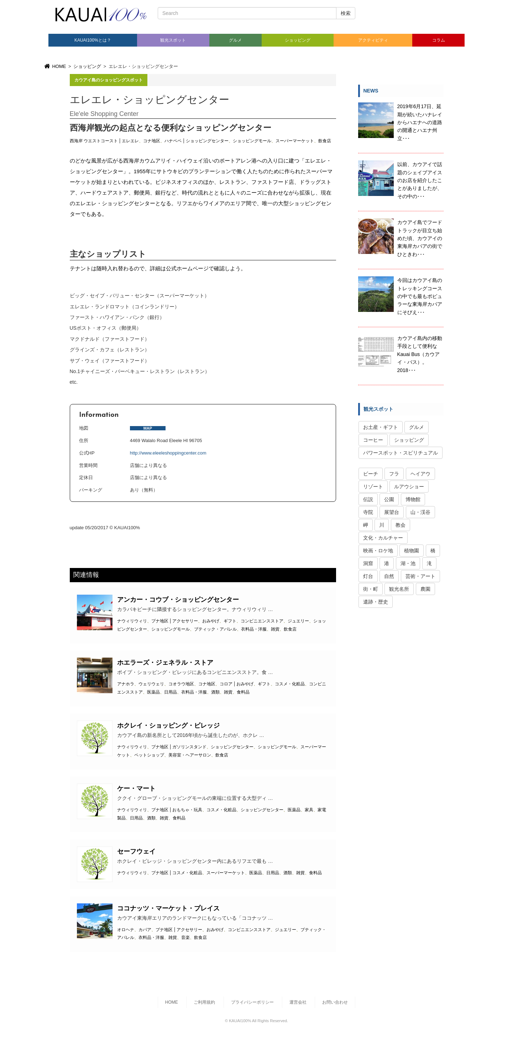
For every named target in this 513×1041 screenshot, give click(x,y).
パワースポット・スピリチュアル (400, 453)
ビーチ (370, 474)
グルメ (235, 40)
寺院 (368, 512)
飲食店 (324, 140)
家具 (309, 809)
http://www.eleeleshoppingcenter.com (168, 453)
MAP (147, 428)
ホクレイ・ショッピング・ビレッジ (168, 725)
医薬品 (153, 692)
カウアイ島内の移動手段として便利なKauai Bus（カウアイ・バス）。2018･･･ (419, 354)
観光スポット (173, 40)
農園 (425, 589)
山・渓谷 (420, 512)
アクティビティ (373, 40)
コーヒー (373, 440)
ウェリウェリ (151, 683)
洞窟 (368, 563)
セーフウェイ (136, 851)
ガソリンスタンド (189, 746)
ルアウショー (409, 486)
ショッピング (297, 40)
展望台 (391, 512)
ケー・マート (136, 788)
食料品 (243, 692)
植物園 (411, 550)
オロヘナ (125, 929)
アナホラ (125, 683)
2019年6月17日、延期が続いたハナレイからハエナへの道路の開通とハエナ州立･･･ (419, 122)
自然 (389, 576)
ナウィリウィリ (132, 620)
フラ (394, 474)
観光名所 (399, 589)
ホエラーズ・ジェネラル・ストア (165, 662)
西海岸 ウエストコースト (94, 140)
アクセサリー (185, 620)
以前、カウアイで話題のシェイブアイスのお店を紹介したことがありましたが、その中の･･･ (419, 180)
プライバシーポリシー (252, 1002)
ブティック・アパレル (215, 629)
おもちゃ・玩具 (187, 809)
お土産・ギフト (380, 427)
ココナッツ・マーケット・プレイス (168, 908)
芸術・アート (420, 576)
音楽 (185, 937)
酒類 (215, 692)
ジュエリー (298, 620)
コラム (438, 40)
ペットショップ (149, 755)
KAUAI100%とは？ (92, 40)
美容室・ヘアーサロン (189, 755)
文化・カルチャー (383, 538)
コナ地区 (151, 140)
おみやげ (210, 620)
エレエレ (130, 140)
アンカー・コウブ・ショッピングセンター (178, 599)
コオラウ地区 (181, 683)
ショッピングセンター (207, 140)
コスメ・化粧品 (290, 683)
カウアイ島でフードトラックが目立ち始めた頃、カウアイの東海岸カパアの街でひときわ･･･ (419, 238)
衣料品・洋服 (254, 629)
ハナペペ (173, 140)
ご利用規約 (204, 1002)
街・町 (370, 589)
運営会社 (298, 1002)
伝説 (368, 499)
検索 (346, 13)
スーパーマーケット (295, 140)
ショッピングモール (252, 140)
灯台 (368, 576)
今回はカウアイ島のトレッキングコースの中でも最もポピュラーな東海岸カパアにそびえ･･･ (419, 296)
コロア (226, 683)
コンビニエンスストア (262, 620)
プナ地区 (159, 620)
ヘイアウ (420, 474)
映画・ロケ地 (378, 550)
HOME (54, 66)
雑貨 (275, 629)
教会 (400, 525)
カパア (144, 929)
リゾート (373, 486)
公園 (389, 499)
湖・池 (408, 563)
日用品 (170, 692)
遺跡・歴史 (375, 602)
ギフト (230, 620)
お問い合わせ (335, 1002)
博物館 (412, 499)
